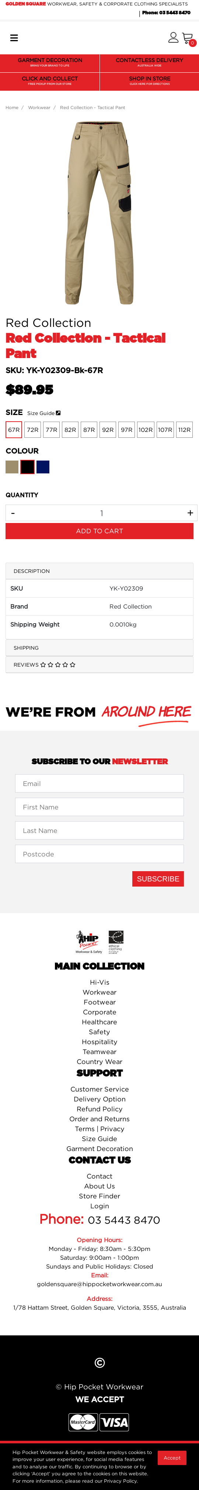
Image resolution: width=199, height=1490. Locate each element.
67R (14, 429)
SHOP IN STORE (149, 81)
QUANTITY (22, 495)
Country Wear (99, 1061)
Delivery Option (100, 1099)
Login (99, 1205)
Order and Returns (99, 1118)
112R (184, 429)
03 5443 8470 (124, 1220)
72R (33, 429)
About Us (99, 1186)
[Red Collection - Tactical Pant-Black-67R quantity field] (102, 513)
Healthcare (99, 1021)
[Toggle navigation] (14, 38)
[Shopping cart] (187, 38)
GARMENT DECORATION (50, 62)
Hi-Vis (99, 982)
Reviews (45, 664)
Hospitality (100, 1041)
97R (127, 429)
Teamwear (99, 1051)
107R (165, 429)
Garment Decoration (99, 1148)
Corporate (99, 1012)
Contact (99, 1176)
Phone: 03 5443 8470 (166, 13)
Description (32, 571)
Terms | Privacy (100, 1128)
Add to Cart (99, 530)
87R (89, 429)
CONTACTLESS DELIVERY (149, 62)
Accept (172, 1457)
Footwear (100, 1002)
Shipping (26, 647)
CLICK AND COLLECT (50, 81)
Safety (99, 1031)
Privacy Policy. (121, 1480)
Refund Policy (100, 1108)
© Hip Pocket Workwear (99, 1386)
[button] (173, 38)
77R (51, 429)
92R (108, 429)
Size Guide (41, 413)
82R (70, 429)
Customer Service (99, 1089)
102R (146, 429)
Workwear (99, 992)
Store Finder (99, 1196)
